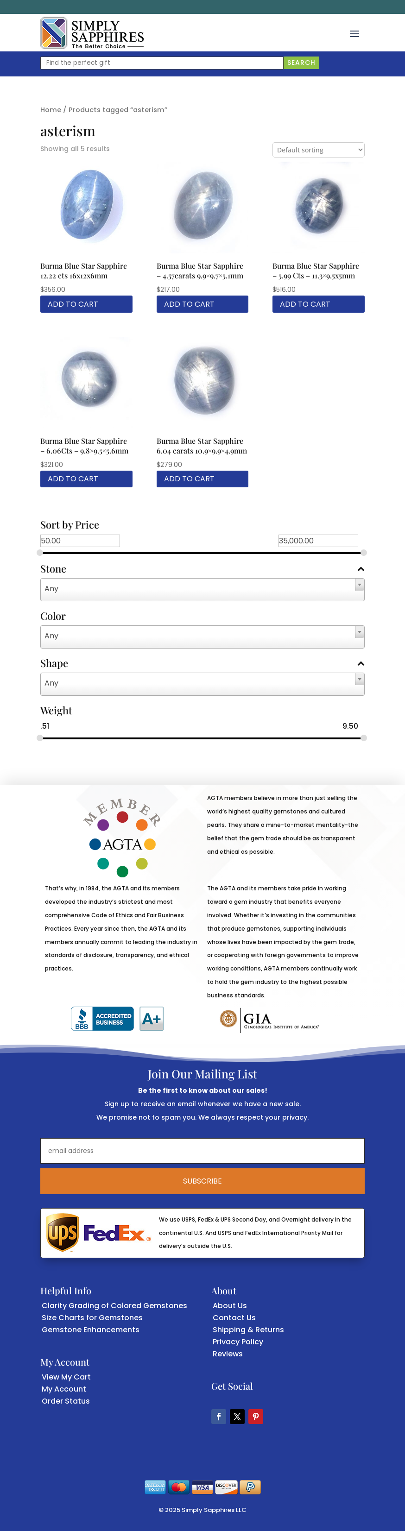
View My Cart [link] (66, 1377)
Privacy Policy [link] (238, 1341)
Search (301, 62)
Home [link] (50, 109)
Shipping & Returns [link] (248, 1329)
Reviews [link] (228, 1353)
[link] (92, 33)
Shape (202, 664)
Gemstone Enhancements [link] (90, 1329)
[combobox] (202, 589)
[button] (354, 32)
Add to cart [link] (73, 304)
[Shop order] (318, 150)
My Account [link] (64, 1389)
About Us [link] (230, 1305)
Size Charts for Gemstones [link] (92, 1317)
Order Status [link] (66, 1401)
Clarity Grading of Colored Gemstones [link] (114, 1305)
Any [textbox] (51, 588)
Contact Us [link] (234, 1317)
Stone (202, 569)
